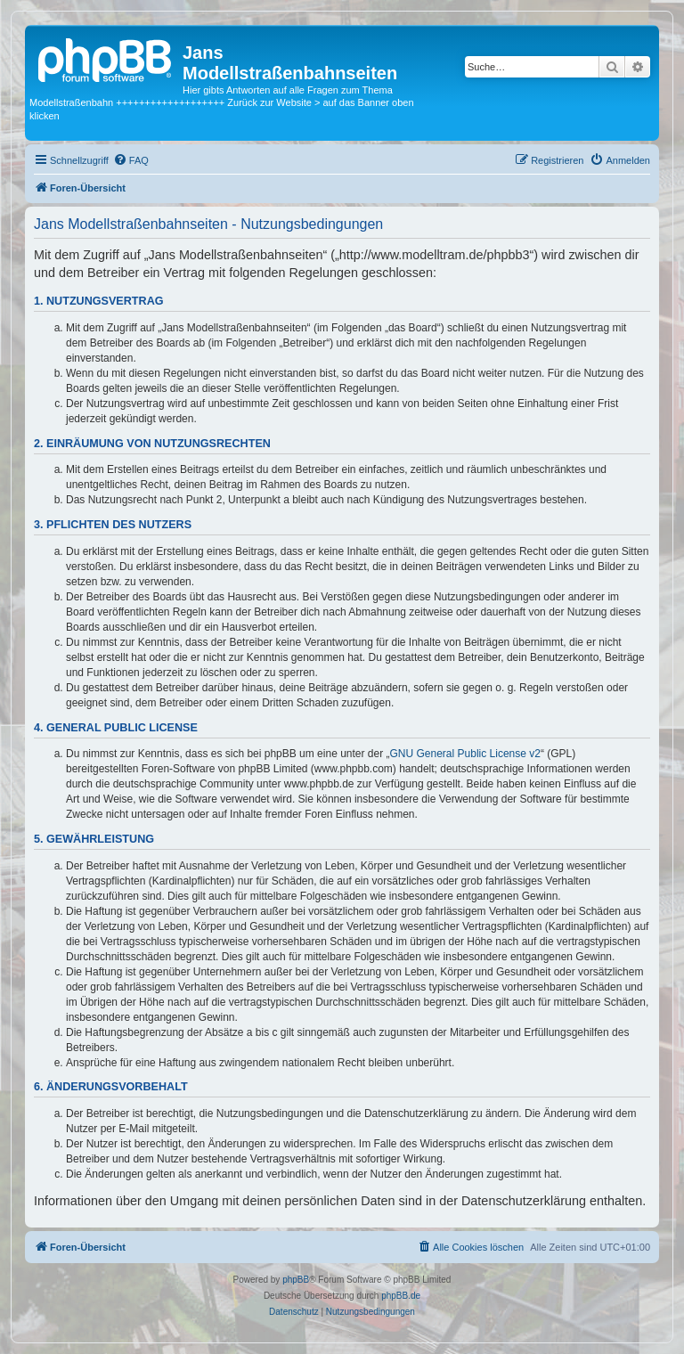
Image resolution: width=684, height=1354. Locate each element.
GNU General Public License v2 (465, 753)
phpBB (295, 1280)
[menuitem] (131, 160)
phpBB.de (400, 1296)
